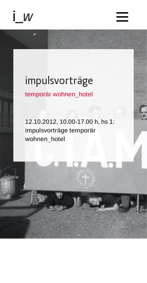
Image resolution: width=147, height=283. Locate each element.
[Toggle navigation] (124, 14)
